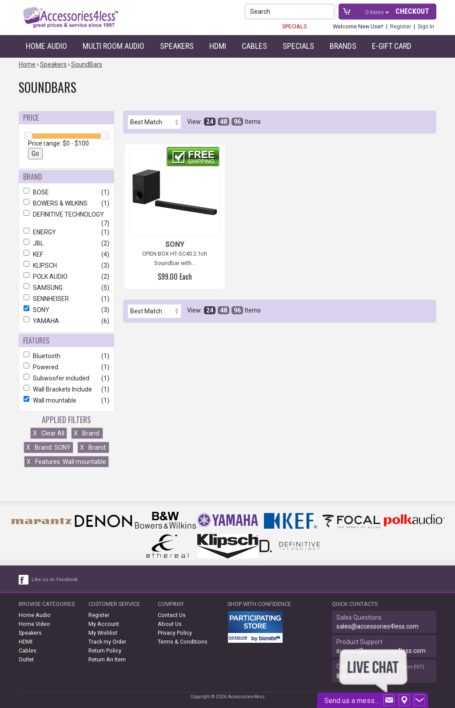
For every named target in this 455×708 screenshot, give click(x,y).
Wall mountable (66, 400)
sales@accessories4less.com (377, 626)
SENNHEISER (66, 298)
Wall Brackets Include (66, 389)
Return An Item (107, 659)
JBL (66, 243)
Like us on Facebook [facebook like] (55, 579)
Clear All (48, 433)
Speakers (177, 46)
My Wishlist (102, 632)
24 (209, 121)
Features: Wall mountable (66, 461)
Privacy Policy (175, 632)
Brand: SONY (48, 447)
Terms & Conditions (183, 641)
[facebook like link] (24, 579)
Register (400, 26)
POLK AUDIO (66, 276)
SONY (66, 309)
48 (223, 121)
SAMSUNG (66, 287)
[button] (328, 11)
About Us (170, 624)
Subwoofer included (66, 378)
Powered (66, 367)
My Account (103, 624)
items (375, 12)
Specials (298, 46)
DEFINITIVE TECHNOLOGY (66, 214)
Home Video (34, 624)
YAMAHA (66, 320)
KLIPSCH (66, 265)
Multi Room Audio (113, 46)
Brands (343, 46)
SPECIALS (294, 26)
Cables (254, 46)
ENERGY (66, 232)
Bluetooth (66, 356)
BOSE (66, 192)
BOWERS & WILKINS (66, 203)
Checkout (412, 11)
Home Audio (46, 46)
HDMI (217, 46)
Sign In (426, 26)
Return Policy (104, 650)
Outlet (26, 659)
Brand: (87, 433)
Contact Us (172, 615)
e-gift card (391, 46)
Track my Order (107, 641)
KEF (66, 254)
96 (237, 121)
